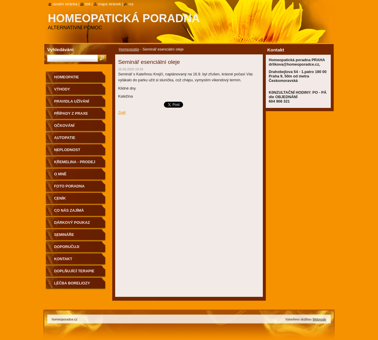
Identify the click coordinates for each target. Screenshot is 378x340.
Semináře (64, 234)
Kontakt (63, 259)
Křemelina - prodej (74, 162)
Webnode (319, 319)
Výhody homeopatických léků (77, 91)
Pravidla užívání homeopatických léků (77, 103)
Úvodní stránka (65, 4)
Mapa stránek (109, 4)
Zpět (122, 112)
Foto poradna (69, 186)
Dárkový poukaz (72, 222)
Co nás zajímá (69, 210)
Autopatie (64, 137)
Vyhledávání (60, 49)
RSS (130, 4)
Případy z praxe (71, 113)
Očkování (64, 125)
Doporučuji (66, 247)
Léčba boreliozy (72, 283)
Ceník (60, 198)
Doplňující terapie (74, 271)
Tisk (87, 4)
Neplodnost (67, 150)
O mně (60, 174)
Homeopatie (129, 49)
